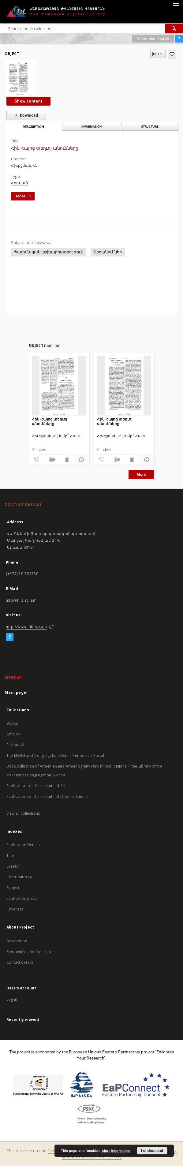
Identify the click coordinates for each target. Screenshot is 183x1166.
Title (10, 855)
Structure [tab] (150, 126)
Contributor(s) (19, 877)
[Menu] (175, 5)
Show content (28, 101)
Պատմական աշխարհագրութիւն (48, 252)
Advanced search (152, 38)
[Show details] (80, 460)
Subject (12, 887)
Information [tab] (91, 126)
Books (12, 723)
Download (24, 115)
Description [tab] (33, 127)
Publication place (21, 898)
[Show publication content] (66, 460)
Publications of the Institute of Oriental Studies (47, 796)
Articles (13, 734)
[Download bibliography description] (51, 460)
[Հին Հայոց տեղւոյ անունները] (59, 385)
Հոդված (19, 182)
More (141, 474)
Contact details (19, 962)
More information (116, 1151)
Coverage (15, 909)
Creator (13, 866)
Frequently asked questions (30, 951)
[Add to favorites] (172, 54)
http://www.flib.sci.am (26, 626)
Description (16, 941)
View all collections (23, 813)
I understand (152, 1151)
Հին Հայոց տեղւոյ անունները (49, 421)
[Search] (174, 28)
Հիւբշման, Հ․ (24, 165)
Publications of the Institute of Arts (37, 785)
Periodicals (16, 744)
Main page (15, 692)
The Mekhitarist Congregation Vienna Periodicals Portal (55, 755)
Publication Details (22, 844)
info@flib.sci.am (21, 600)
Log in (11, 999)
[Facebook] (9, 637)
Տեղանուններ (108, 252)
